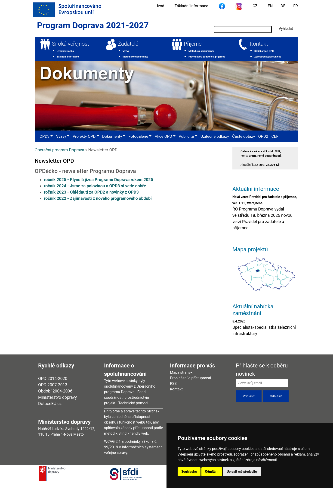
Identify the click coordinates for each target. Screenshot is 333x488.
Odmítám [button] (212, 471)
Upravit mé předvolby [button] (242, 471)
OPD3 (44, 136)
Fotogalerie (138, 136)
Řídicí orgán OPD (264, 51)
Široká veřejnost (70, 44)
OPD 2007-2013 (52, 384)
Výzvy (126, 51)
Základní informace (191, 5)
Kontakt (259, 44)
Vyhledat (286, 28)
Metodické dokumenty (135, 56)
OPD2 (263, 136)
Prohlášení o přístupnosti (190, 378)
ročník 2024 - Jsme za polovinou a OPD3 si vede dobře (95, 185)
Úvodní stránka (65, 51)
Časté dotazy (243, 136)
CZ (255, 5)
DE (283, 5)
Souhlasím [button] (189, 471)
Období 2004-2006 (55, 391)
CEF (274, 136)
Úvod (159, 5)
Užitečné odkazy (214, 136)
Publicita (186, 136)
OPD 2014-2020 (52, 378)
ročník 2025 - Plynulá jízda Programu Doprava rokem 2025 (98, 179)
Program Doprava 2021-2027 (93, 25)
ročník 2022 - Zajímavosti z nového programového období (98, 198)
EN (270, 5)
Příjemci (193, 44)
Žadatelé (128, 44)
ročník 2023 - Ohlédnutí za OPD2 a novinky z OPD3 (91, 192)
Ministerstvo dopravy (57, 397)
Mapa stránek (181, 372)
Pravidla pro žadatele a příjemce (206, 56)
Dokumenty (112, 136)
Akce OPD (163, 136)
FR (295, 5)
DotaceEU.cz (50, 403)
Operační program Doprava (59, 149)
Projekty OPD (84, 136)
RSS (173, 383)
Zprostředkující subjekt (267, 56)
